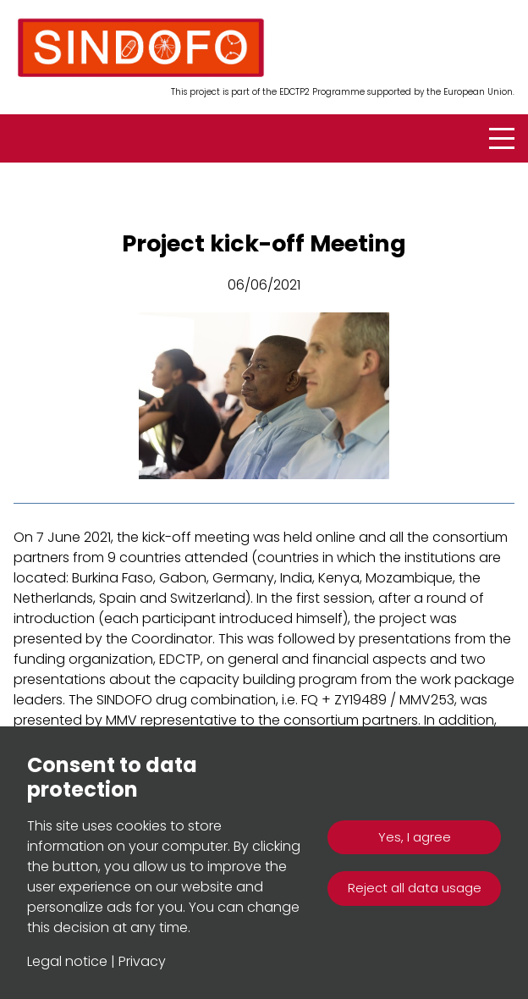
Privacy (142, 961)
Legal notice (67, 961)
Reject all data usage (414, 888)
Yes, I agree (414, 837)
